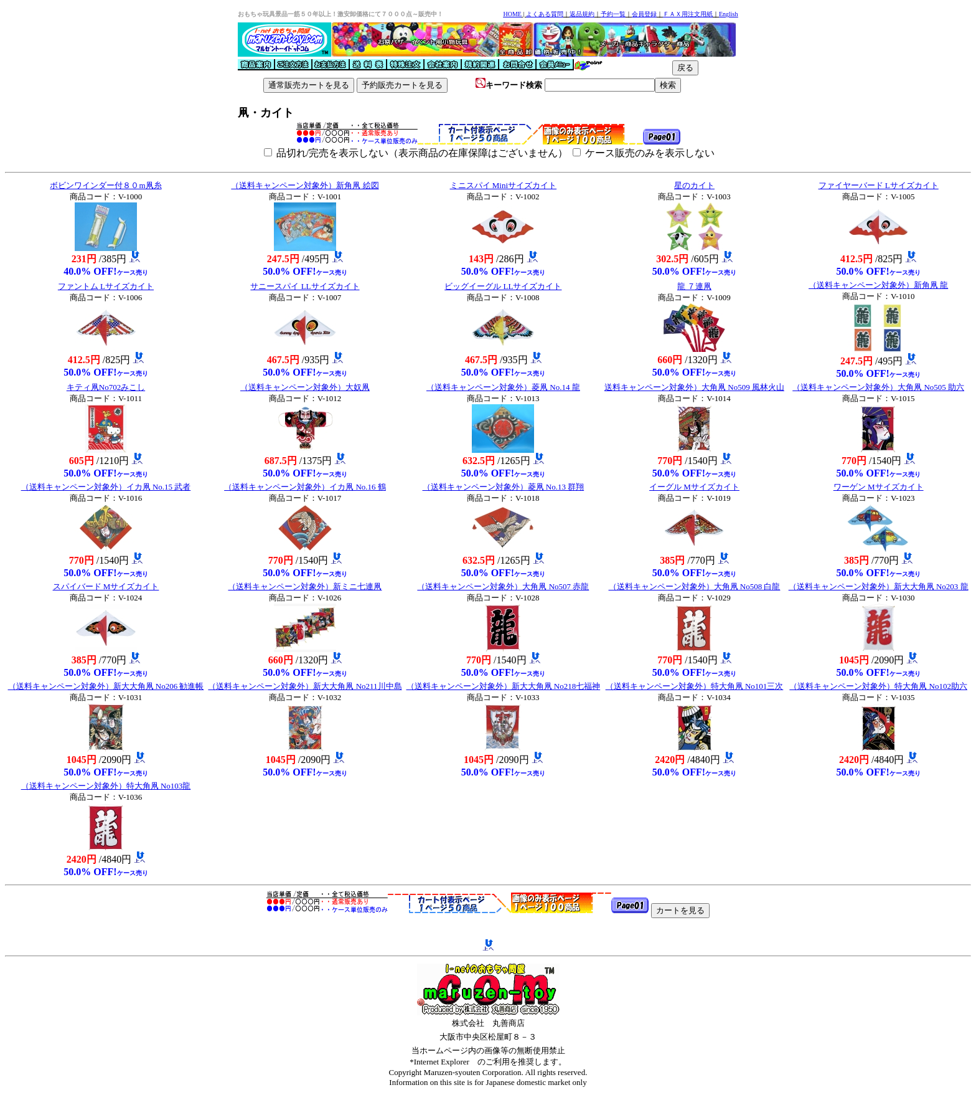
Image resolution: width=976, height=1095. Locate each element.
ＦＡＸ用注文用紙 (688, 14)
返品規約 (582, 14)
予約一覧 (613, 14)
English (728, 14)
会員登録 (644, 14)
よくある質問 (544, 14)
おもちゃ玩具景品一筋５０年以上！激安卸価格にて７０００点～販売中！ (340, 14)
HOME (512, 14)
